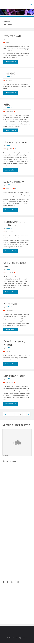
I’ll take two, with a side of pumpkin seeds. (14, 223)
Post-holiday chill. (10, 303)
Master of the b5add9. (13, 36)
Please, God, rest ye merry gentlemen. (14, 342)
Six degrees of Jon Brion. (13, 182)
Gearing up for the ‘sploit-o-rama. (15, 264)
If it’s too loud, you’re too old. (15, 142)
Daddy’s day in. (9, 104)
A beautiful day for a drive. (14, 376)
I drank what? (9, 73)
